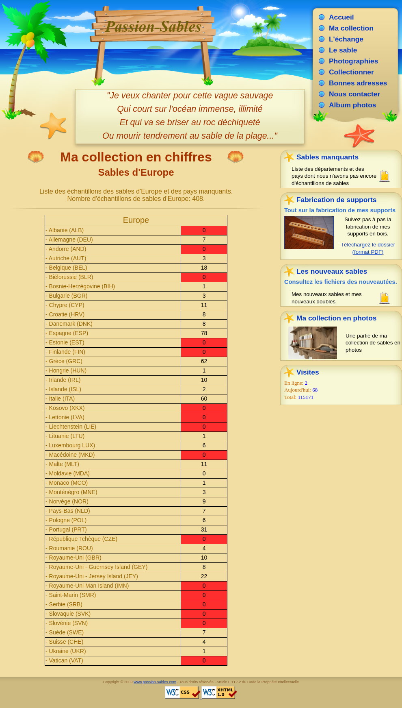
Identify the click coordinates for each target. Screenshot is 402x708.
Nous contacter (354, 94)
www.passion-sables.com (155, 682)
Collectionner (351, 72)
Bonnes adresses (358, 83)
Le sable (343, 50)
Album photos (352, 105)
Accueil (341, 17)
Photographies (353, 61)
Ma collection (351, 28)
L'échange (346, 39)
